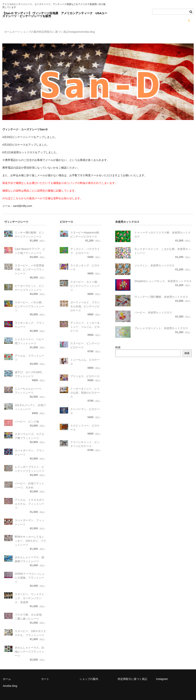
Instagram (108, 32)
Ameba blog (129, 32)
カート (26, 32)
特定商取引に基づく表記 (79, 32)
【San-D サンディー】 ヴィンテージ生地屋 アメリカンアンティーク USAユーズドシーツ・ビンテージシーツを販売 (54, 14)
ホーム (10, 32)
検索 (118, 344)
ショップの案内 (47, 32)
